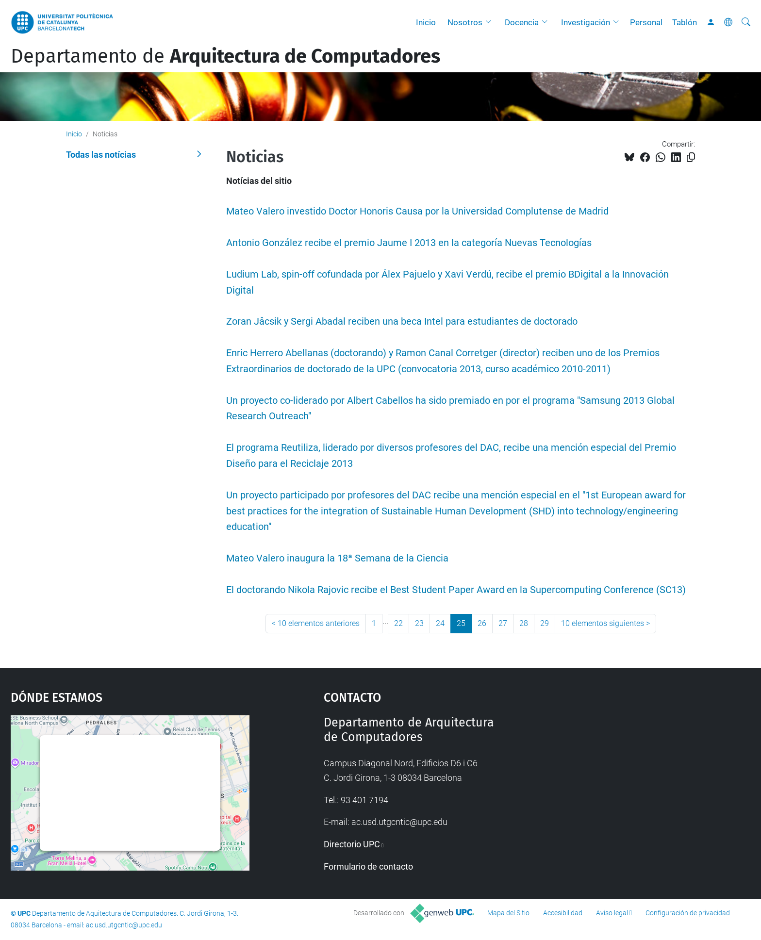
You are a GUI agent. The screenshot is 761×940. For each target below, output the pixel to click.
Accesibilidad (562, 913)
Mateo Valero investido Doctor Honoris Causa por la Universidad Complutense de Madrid (417, 211)
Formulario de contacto (368, 866)
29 (544, 623)
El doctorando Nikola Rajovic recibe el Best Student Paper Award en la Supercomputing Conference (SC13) (456, 589)
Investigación (585, 22)
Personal (646, 22)
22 (398, 623)
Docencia (522, 22)
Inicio (426, 22)
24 (440, 623)
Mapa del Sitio (508, 913)
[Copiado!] (691, 157)
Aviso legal (612, 913)
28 (523, 623)
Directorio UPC (352, 844)
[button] (490, 22)
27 (502, 623)
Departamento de (225, 56)
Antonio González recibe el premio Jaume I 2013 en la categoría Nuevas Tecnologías (409, 242)
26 (482, 623)
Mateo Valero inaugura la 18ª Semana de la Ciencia (337, 558)
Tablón (684, 22)
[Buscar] (746, 22)
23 (419, 623)
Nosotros (464, 22)
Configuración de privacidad (687, 913)
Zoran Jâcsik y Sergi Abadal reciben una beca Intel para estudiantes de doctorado (402, 321)
